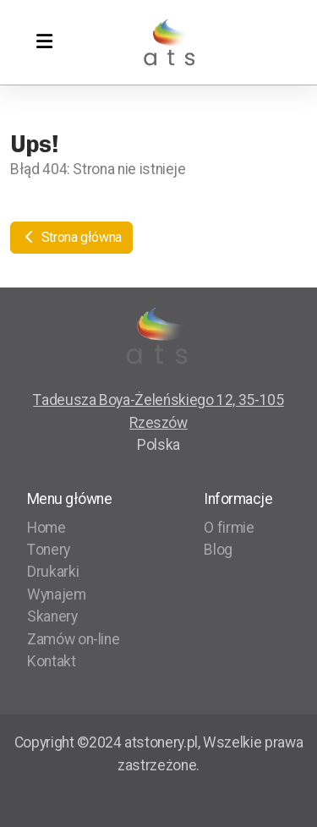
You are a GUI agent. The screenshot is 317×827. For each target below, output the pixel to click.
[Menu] (44, 42)
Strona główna (71, 237)
